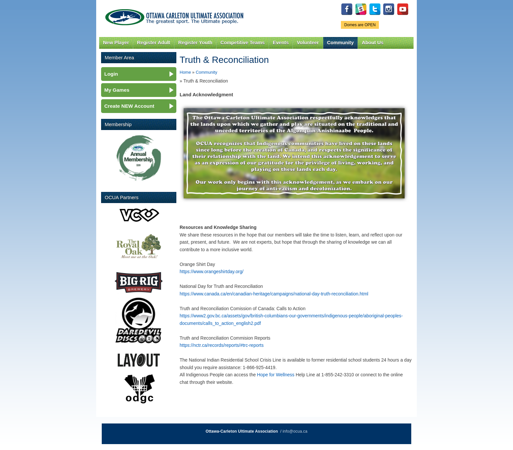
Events (281, 42)
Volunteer (308, 42)
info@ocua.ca (295, 431)
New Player (116, 42)
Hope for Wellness (275, 374)
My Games (117, 90)
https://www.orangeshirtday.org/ (211, 271)
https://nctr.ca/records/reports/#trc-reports (222, 345)
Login (111, 74)
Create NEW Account (129, 106)
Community (340, 42)
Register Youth (195, 42)
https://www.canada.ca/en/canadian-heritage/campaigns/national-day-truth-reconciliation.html (274, 293)
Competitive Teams (243, 42)
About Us (372, 42)
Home (185, 72)
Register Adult (153, 42)
